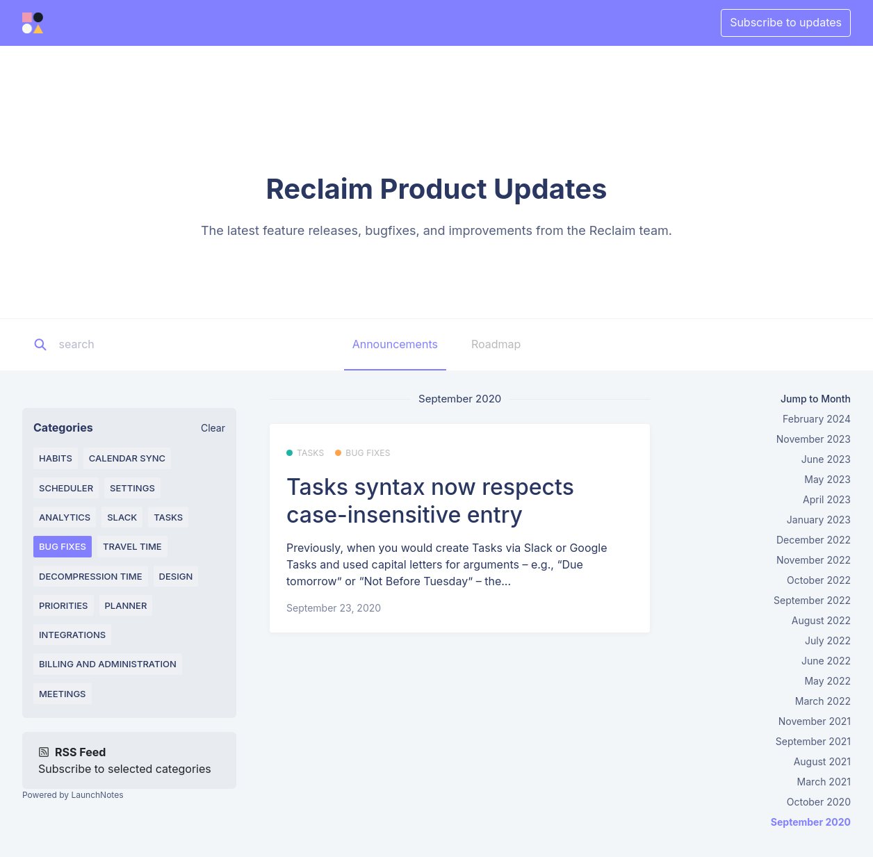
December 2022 (813, 540)
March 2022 (823, 701)
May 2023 (827, 479)
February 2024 (817, 419)
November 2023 (813, 439)
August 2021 (822, 761)
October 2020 (819, 802)
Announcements (395, 344)
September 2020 (811, 822)
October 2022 (819, 580)
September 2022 (812, 600)
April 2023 (827, 499)
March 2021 (824, 781)
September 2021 (813, 741)
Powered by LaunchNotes (72, 795)
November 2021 (814, 721)
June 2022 (826, 661)
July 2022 (828, 640)
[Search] (145, 345)
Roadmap (496, 344)
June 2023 (826, 459)
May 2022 (827, 681)
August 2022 (821, 620)
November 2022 (813, 560)
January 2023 (819, 519)
